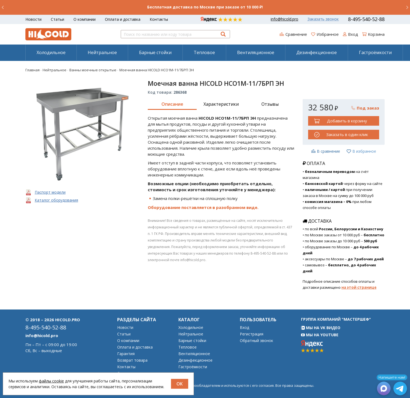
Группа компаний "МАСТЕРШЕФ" (336, 319)
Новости (33, 19)
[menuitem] (50, 52)
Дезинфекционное (316, 52)
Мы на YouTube (319, 334)
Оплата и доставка (122, 19)
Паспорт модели (50, 192)
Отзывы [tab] (270, 104)
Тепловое (204, 52)
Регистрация (251, 334)
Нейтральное (102, 52)
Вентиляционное (255, 52)
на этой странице (358, 287)
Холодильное (51, 52)
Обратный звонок (256, 341)
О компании (84, 19)
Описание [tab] (172, 104)
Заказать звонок (323, 19)
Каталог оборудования (56, 200)
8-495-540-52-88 (366, 19)
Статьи (57, 19)
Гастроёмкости (375, 52)
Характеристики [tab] (221, 104)
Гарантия (126, 354)
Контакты (159, 19)
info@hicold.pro (284, 19)
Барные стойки (155, 52)
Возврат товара (132, 360)
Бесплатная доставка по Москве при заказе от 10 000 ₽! (205, 7)
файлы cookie (51, 381)
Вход (244, 327)
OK (179, 384)
